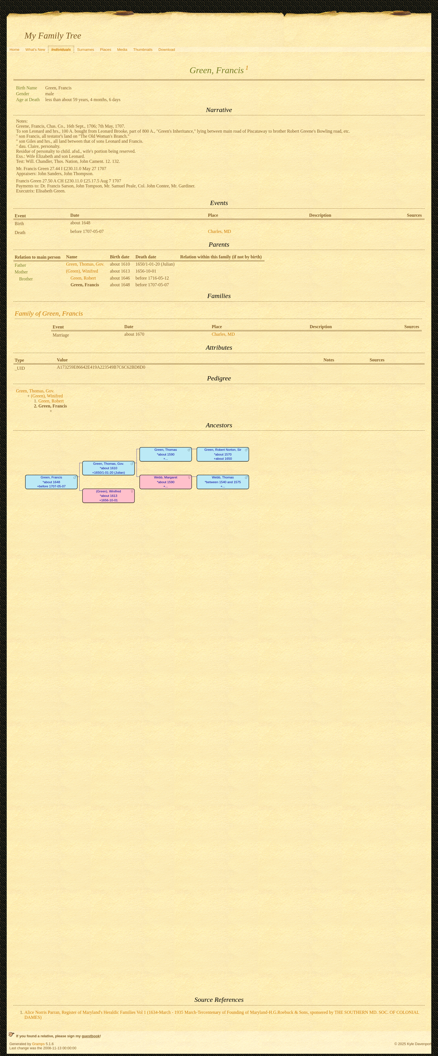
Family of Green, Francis (49, 313)
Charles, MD (219, 231)
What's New (35, 49)
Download (166, 49)
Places (105, 49)
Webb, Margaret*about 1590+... (165, 482)
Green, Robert (83, 278)
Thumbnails (143, 49)
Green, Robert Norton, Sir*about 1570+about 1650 (222, 454)
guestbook (91, 1036)
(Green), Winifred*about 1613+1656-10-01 (108, 496)
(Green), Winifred (82, 271)
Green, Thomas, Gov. (85, 264)
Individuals (61, 49)
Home (14, 49)
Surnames (85, 49)
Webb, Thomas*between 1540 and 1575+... (223, 482)
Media (122, 49)
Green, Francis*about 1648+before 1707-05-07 (51, 482)
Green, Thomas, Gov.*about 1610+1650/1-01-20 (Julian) (108, 468)
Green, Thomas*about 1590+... (165, 454)
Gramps (38, 1044)
